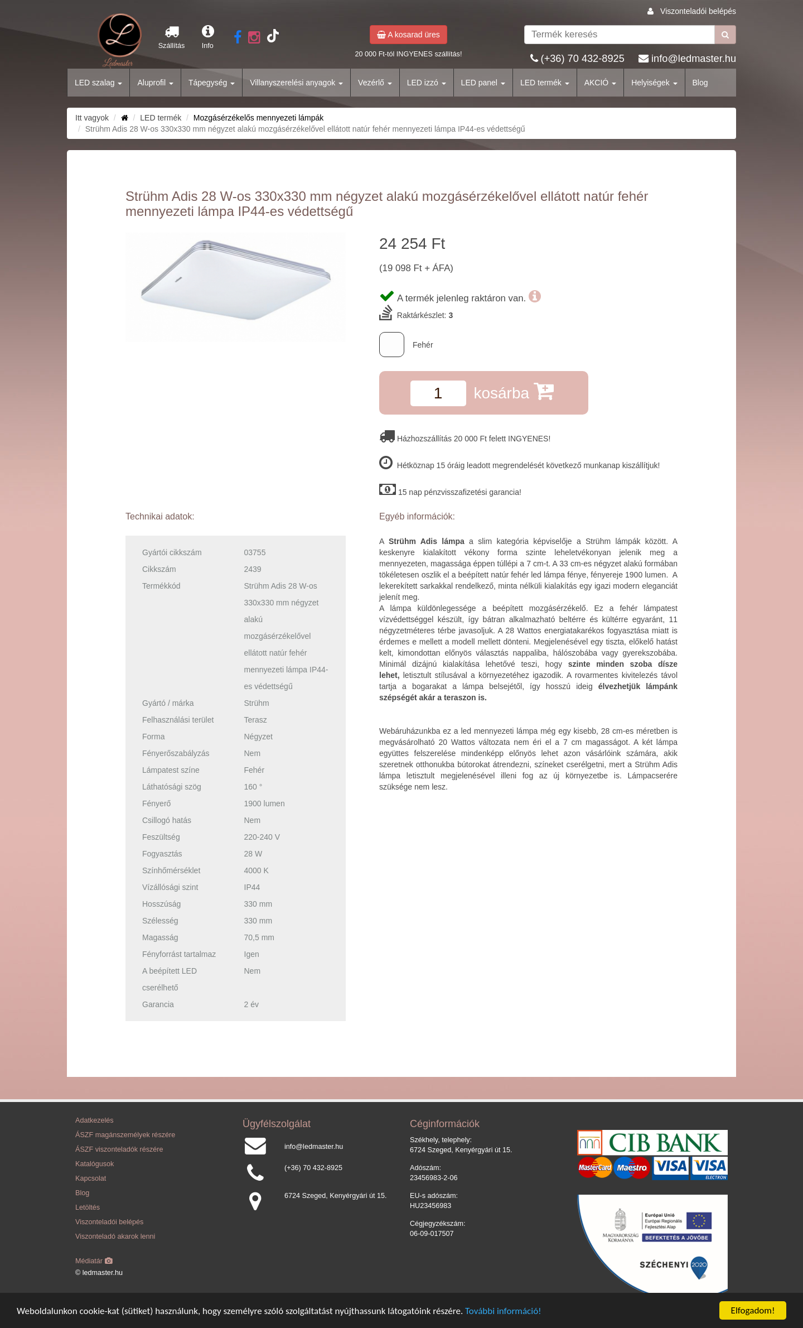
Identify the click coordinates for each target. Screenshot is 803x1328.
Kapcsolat (90, 1178)
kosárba (513, 391)
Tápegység (211, 82)
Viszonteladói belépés (698, 11)
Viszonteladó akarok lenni (115, 1236)
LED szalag (98, 82)
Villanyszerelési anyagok (296, 82)
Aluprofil (155, 82)
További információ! (503, 1311)
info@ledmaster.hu (693, 58)
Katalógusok (94, 1164)
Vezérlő (375, 82)
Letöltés (87, 1207)
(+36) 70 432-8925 (583, 58)
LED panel (483, 82)
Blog (700, 82)
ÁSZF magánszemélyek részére (125, 1135)
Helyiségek (654, 82)
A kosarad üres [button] (408, 34)
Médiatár (94, 1261)
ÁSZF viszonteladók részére (119, 1149)
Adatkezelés (94, 1120)
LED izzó (426, 82)
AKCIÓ (600, 82)
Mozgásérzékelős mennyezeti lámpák (258, 117)
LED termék (544, 82)
